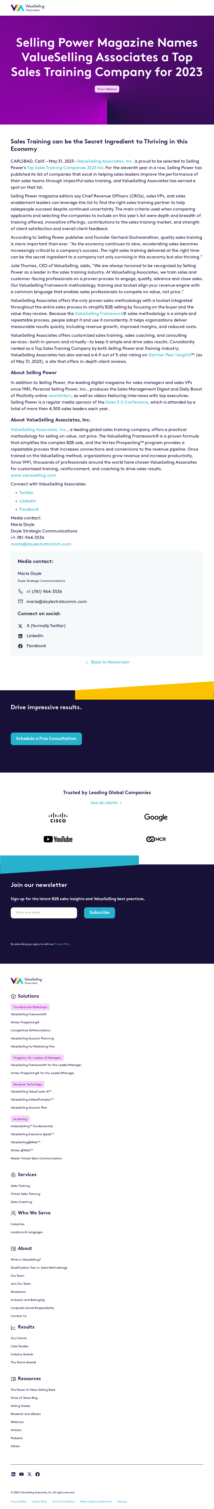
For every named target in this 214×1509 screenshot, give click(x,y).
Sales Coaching (21, 1202)
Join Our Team (21, 1284)
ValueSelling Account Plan (29, 1108)
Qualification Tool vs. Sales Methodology (39, 1268)
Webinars (17, 1422)
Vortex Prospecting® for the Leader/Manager (42, 1073)
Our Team (17, 1276)
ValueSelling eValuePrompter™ (32, 1099)
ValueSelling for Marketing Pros (33, 1046)
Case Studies (19, 1346)
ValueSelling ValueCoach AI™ (31, 1091)
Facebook (29, 509)
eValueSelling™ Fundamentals (32, 1126)
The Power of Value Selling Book (33, 1390)
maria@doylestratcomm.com (41, 544)
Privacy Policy (62, 944)
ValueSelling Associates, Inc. (105, 161)
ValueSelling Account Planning (32, 1038)
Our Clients (19, 1338)
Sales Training (20, 1186)
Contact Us (18, 1316)
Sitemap (122, 1502)
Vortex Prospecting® (25, 1022)
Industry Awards (22, 1354)
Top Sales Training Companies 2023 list (65, 168)
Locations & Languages (27, 1232)
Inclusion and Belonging (28, 1300)
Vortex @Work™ (22, 1150)
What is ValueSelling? (26, 1259)
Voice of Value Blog (24, 1398)
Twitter (26, 493)
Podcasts (17, 1438)
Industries (17, 1224)
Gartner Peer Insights (169, 355)
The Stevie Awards (23, 1362)
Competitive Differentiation (31, 1030)
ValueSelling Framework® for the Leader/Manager (46, 1065)
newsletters (59, 396)
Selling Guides (20, 1406)
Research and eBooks (26, 1414)
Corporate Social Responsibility (32, 1308)
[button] (197, 8)
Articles (16, 1430)
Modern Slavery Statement (96, 1502)
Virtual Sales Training (25, 1194)
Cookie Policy (39, 1502)
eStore (15, 1446)
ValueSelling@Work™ (25, 1142)
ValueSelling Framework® (29, 1014)
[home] (28, 8)
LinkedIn (27, 501)
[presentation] (44, 930)
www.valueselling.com (33, 475)
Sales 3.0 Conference (126, 402)
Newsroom (18, 1292)
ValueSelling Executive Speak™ (32, 1134)
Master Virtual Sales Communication (36, 1158)
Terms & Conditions (63, 1502)
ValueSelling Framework (99, 314)
